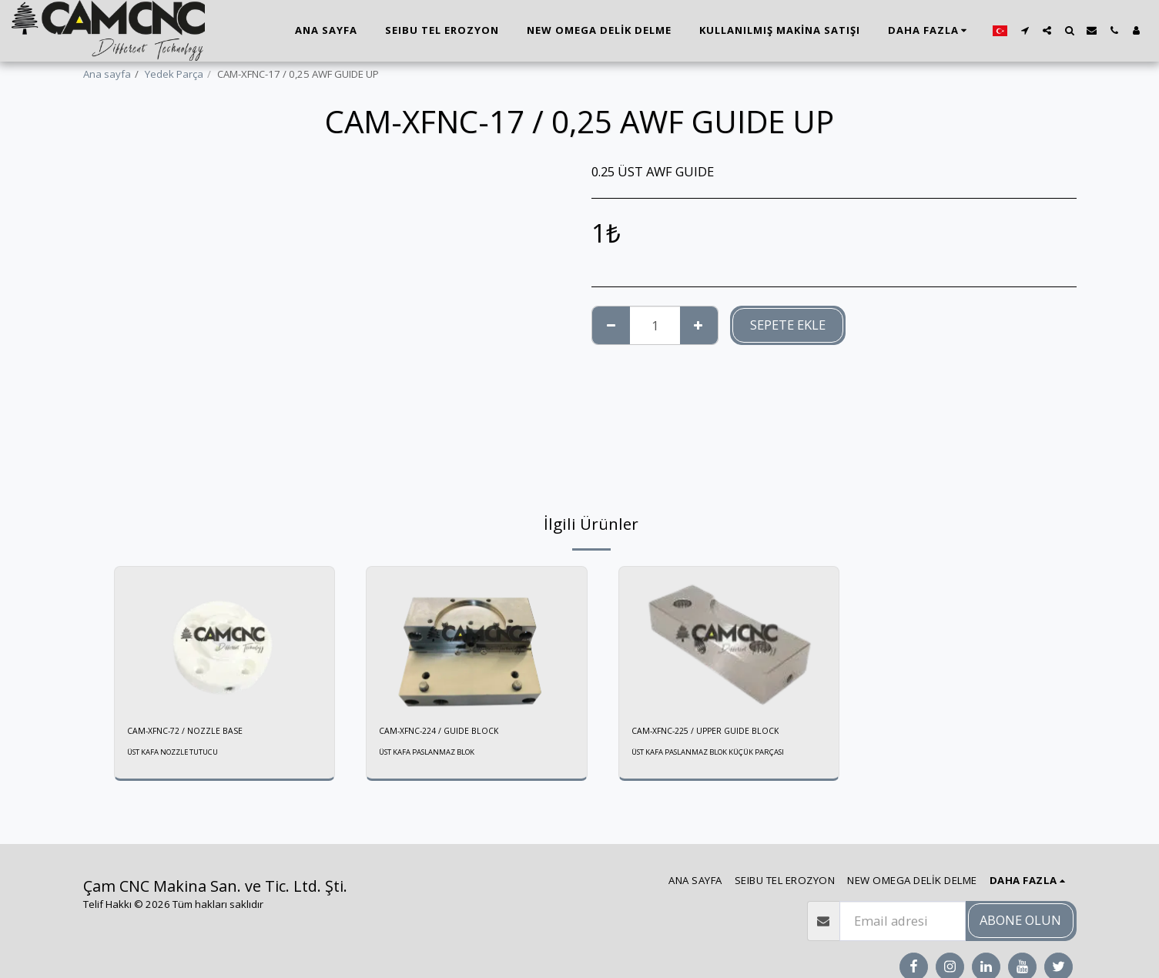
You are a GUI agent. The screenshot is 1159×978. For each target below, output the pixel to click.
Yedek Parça (174, 74)
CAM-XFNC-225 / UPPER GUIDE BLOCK (718, 732)
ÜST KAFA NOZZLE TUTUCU (180, 754)
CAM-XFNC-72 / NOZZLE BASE (195, 732)
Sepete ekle (788, 324)
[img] (225, 640)
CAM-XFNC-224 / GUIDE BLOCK (449, 732)
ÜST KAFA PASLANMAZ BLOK (435, 754)
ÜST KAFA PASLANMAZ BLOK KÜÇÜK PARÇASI (721, 754)
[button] (1024, 30)
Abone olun (1020, 920)
